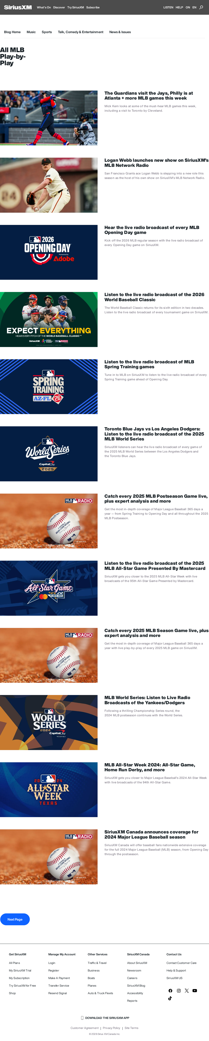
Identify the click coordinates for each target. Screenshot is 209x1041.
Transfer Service (58, 985)
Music (31, 31)
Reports (132, 1000)
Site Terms (131, 1028)
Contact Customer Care (182, 963)
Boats (91, 978)
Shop (12, 993)
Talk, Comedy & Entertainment (80, 31)
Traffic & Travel (97, 963)
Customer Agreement (85, 1028)
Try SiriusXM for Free (22, 985)
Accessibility (135, 993)
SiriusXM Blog (136, 985)
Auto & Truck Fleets (100, 993)
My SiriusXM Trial (20, 970)
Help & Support (176, 970)
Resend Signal (57, 993)
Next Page (15, 919)
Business (94, 970)
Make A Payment (59, 978)
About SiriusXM (137, 963)
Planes (92, 985)
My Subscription (19, 978)
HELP (179, 7)
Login (52, 963)
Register (53, 970)
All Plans (14, 963)
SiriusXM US (174, 978)
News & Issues (120, 31)
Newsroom (134, 970)
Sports (47, 31)
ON (188, 7)
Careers (132, 978)
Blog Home (12, 31)
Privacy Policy (111, 1028)
